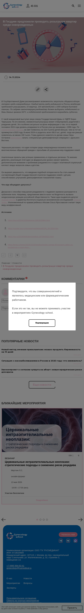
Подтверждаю (42, 323)
